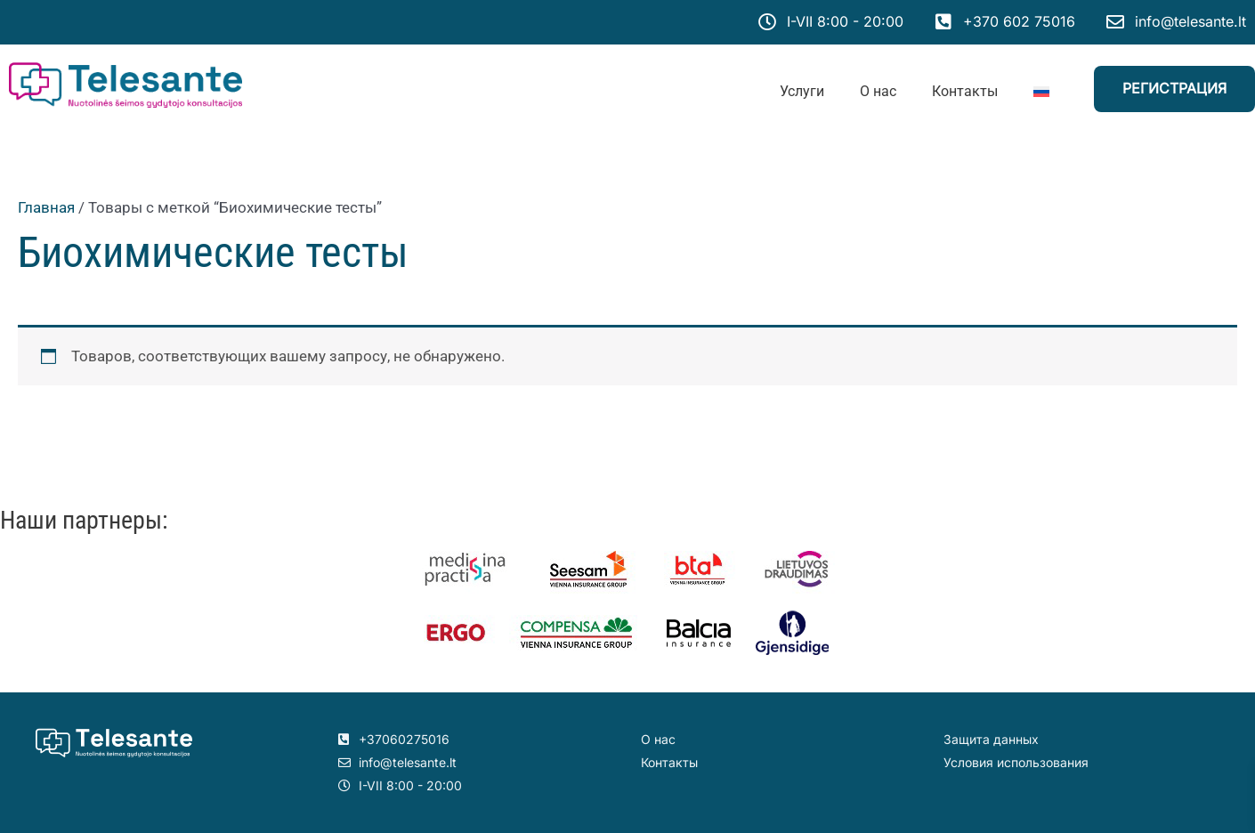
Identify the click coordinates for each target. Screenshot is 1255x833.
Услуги (802, 91)
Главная (46, 207)
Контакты (965, 91)
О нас (878, 91)
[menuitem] (1041, 91)
